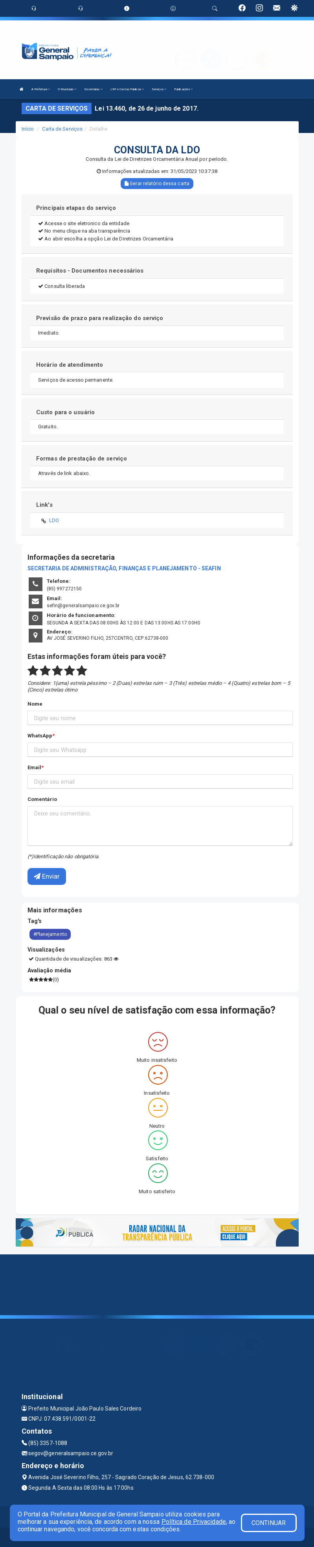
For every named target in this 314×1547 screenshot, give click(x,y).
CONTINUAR (269, 1523)
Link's (44, 504)
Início (28, 129)
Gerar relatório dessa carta (157, 183)
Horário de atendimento (69, 364)
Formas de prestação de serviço (81, 458)
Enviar (47, 876)
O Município (67, 89)
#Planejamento (50, 934)
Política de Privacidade (194, 1521)
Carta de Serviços (62, 129)
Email (35, 767)
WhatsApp (40, 736)
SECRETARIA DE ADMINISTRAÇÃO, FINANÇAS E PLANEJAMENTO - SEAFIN (124, 568)
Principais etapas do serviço (76, 207)
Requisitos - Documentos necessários (90, 270)
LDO (54, 520)
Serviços (159, 89)
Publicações (183, 89)
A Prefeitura (40, 89)
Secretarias (93, 89)
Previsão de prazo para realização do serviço (99, 318)
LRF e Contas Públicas (127, 89)
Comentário (42, 799)
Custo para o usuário (65, 412)
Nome (35, 704)
